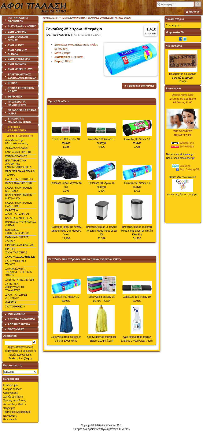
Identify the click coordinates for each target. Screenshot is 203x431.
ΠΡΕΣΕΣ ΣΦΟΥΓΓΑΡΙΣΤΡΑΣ (16, 251)
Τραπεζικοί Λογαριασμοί (16, 411)
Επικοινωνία (10, 419)
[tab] (20, 20)
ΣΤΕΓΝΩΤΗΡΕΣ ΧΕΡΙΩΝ (19, 279)
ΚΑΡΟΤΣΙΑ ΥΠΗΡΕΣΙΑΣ (19, 218)
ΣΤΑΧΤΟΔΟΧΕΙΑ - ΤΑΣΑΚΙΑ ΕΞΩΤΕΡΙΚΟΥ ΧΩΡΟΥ (18, 272)
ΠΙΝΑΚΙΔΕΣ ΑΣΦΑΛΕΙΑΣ (19, 244)
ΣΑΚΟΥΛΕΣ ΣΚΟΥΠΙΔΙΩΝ (20, 256)
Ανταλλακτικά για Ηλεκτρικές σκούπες (16, 142)
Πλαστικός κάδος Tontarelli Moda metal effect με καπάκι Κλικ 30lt (137, 230)
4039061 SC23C (123, 18)
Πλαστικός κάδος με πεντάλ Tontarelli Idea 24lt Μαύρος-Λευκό (66, 230)
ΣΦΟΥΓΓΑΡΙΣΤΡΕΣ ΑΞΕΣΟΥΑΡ (16, 296)
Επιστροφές (10, 415)
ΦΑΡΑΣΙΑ (10, 302)
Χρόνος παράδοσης (14, 400)
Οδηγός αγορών (12, 389)
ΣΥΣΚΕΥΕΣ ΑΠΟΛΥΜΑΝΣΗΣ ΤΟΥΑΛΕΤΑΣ (15, 287)
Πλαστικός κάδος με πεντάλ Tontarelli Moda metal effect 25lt (101, 230)
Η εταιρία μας (10, 385)
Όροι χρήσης (10, 392)
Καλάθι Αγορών (175, 19)
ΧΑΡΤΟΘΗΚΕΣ (14, 306)
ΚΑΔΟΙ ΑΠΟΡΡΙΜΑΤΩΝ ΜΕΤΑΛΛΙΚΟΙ (18, 197)
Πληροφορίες (11, 378)
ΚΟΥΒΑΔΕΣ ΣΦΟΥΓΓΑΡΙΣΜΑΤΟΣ (17, 231)
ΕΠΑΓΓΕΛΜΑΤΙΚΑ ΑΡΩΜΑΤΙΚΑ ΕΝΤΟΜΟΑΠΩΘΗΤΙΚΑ (18, 164)
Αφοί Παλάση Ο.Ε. (111, 425)
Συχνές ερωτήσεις (13, 396)
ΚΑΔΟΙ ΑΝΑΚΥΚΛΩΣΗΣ (18, 183)
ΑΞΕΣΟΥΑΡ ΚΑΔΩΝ (16, 147)
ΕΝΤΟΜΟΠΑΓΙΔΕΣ (16, 156)
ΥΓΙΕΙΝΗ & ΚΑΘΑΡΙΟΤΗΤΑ (20, 136)
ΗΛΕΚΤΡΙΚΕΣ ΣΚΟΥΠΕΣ (19, 179)
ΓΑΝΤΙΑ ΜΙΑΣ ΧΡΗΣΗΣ (18, 152)
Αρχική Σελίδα (50, 18)
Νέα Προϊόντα (174, 45)
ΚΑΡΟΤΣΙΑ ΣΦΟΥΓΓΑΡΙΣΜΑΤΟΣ (17, 212)
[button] (193, 12)
